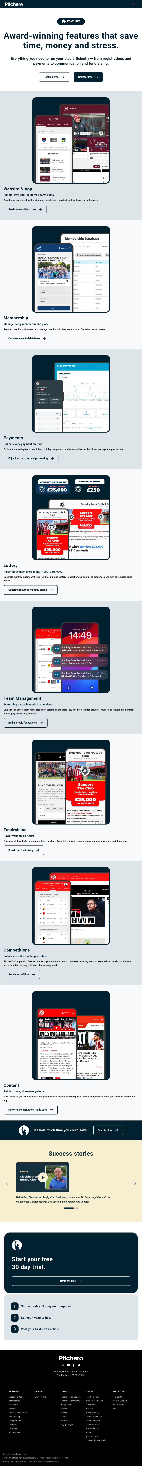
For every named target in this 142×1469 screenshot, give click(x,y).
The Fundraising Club (96, 1443)
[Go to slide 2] (76, 1208)
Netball (64, 1422)
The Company (93, 1397)
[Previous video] (8, 1183)
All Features (14, 1435)
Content (13, 1426)
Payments (14, 1405)
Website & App (16, 1397)
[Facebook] (73, 1365)
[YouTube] (68, 1365)
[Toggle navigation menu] (134, 4)
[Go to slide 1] (69, 1208)
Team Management (18, 1414)
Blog (114, 1409)
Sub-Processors (93, 1426)
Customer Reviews (95, 1401)
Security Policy (93, 1422)
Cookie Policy (92, 1430)
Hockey (64, 1418)
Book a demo (118, 1405)
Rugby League (67, 1430)
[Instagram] (63, 1365)
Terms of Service (94, 1418)
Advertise (90, 1405)
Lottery (12, 1409)
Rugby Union (67, 1409)
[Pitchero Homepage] (14, 4)
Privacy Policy (93, 1414)
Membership (15, 1401)
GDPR (89, 1435)
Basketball (66, 1426)
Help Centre (117, 1397)
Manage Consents (51, 1464)
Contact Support (120, 1401)
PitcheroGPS (92, 1439)
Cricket (64, 1414)
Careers (90, 1409)
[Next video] (133, 1183)
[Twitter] (79, 1365)
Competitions (15, 1422)
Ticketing (13, 1430)
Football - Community (71, 1405)
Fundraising (14, 1418)
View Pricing (41, 1397)
